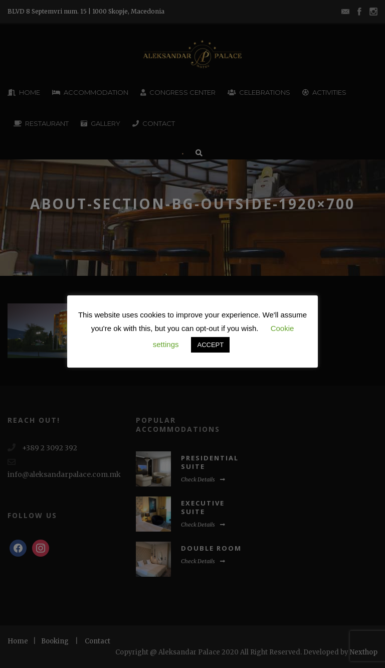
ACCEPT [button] (210, 345)
